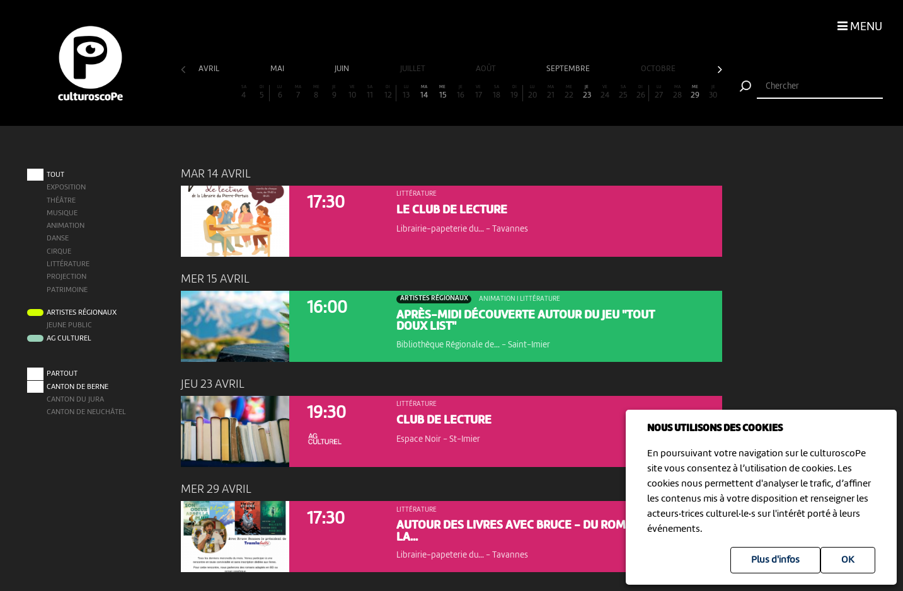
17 (479, 92)
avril (209, 69)
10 (352, 92)
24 (605, 92)
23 (586, 92)
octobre (659, 69)
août (487, 69)
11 (370, 92)
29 (695, 92)
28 (677, 92)
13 (406, 92)
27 (659, 92)
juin (343, 69)
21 (551, 92)
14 (425, 92)
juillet (413, 69)
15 (442, 92)
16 (460, 92)
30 (713, 92)
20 (533, 92)
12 (388, 92)
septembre (569, 69)
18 (496, 92)
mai (278, 69)
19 (514, 92)
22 (569, 92)
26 (640, 92)
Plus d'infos (775, 560)
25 (623, 92)
